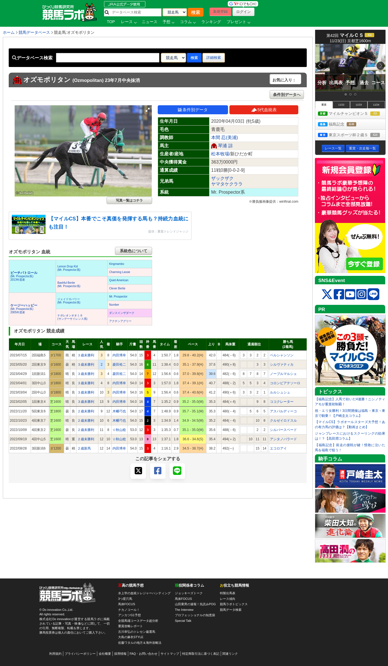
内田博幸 (119, 355)
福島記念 (342, 124)
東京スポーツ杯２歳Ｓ (351, 135)
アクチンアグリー (120, 321)
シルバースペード (283, 430)
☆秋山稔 (119, 430)
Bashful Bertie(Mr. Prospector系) (68, 284)
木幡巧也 (119, 411)
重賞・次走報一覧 (362, 148)
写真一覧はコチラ (129, 200)
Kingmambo (116, 263)
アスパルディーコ (283, 411)
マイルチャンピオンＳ (351, 114)
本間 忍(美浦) (224, 137)
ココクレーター (282, 402)
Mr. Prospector (118, 296)
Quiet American (118, 280)
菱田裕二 (119, 364)
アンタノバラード (283, 439)
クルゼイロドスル (283, 421)
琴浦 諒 (225, 145)
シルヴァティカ (282, 364)
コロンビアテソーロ (285, 383)
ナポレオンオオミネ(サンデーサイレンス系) (72, 317)
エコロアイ (278, 448)
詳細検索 (213, 57)
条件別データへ (287, 94)
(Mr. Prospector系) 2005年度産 (23, 309)
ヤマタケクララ (227, 184)
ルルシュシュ (280, 392)
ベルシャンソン (282, 355)
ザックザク (222, 178)
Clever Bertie (117, 288)
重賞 (323, 104)
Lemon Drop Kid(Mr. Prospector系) (68, 268)
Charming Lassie (119, 272)
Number (114, 304)
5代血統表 (264, 109)
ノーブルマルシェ (283, 374)
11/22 (341, 104)
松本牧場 (220, 153)
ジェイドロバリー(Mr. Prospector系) (68, 301)
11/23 (359, 104)
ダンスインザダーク (121, 312)
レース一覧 (333, 148)
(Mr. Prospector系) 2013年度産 (23, 276)
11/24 (376, 104)
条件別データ (193, 109)
